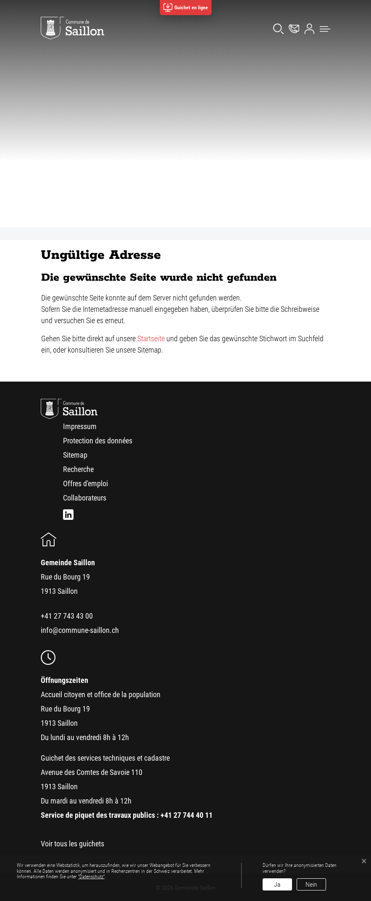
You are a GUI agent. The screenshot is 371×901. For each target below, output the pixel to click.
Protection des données (97, 440)
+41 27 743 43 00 (67, 615)
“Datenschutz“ (91, 877)
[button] (323, 28)
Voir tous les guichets (72, 843)
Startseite (151, 338)
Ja (277, 884)
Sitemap (75, 454)
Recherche (78, 469)
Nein (311, 884)
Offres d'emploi (85, 483)
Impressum (80, 426)
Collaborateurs (84, 497)
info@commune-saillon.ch (80, 630)
